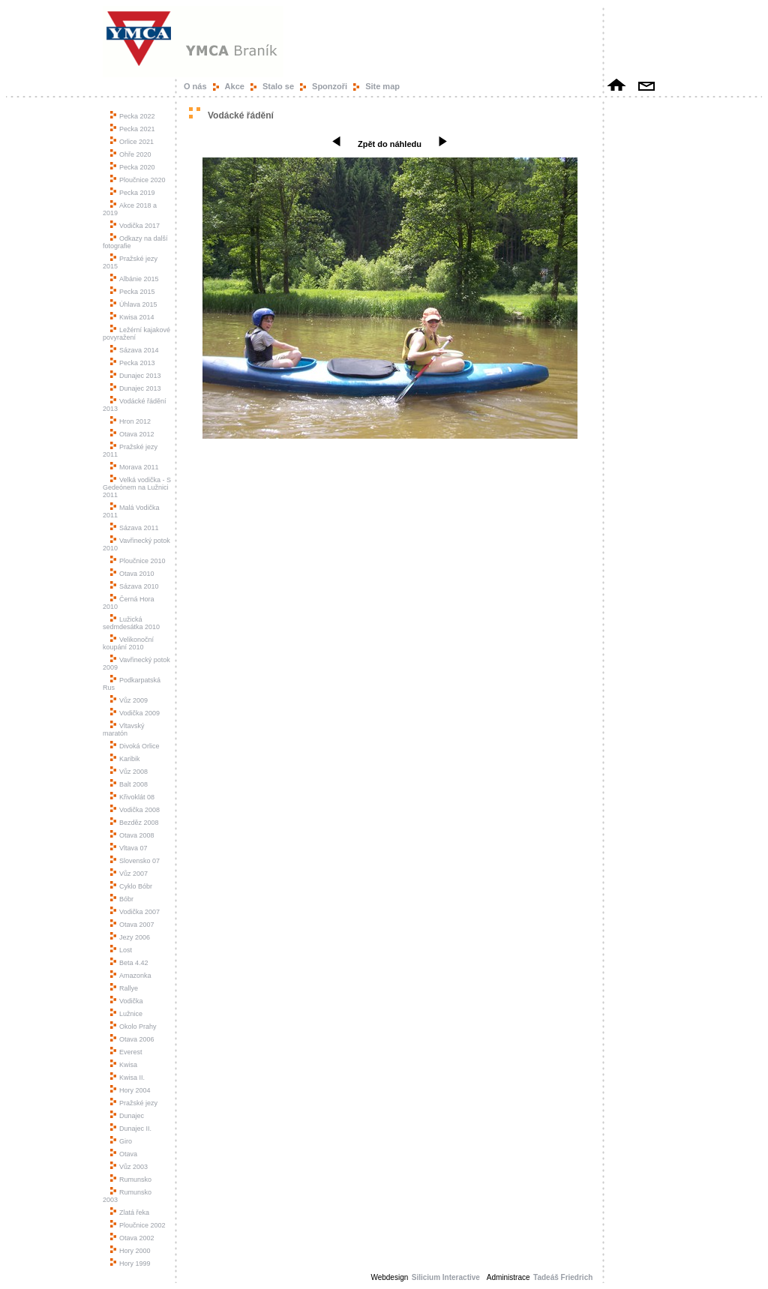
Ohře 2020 (131, 154)
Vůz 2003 (129, 1167)
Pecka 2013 (132, 363)
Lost (121, 950)
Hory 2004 (130, 1090)
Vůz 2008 (129, 771)
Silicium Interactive (446, 1277)
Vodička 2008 (135, 810)
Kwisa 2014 (132, 317)
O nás (195, 86)
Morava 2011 (134, 467)
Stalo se (278, 86)
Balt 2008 (129, 784)
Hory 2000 (130, 1251)
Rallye (124, 988)
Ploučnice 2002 (138, 1225)
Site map (382, 86)
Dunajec (127, 1116)
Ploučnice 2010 (138, 561)
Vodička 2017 (135, 225)
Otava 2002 (132, 1238)
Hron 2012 (130, 421)
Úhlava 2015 (134, 304)
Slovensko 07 (135, 861)
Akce (234, 86)
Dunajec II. (131, 1128)
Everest (126, 1052)
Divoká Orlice (135, 746)
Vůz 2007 (129, 873)
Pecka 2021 (132, 129)
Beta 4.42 (129, 963)
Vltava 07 (129, 848)
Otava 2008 (132, 835)
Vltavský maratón (124, 729)
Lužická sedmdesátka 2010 (131, 623)
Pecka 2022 (132, 116)
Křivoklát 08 (132, 797)
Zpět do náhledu (390, 143)
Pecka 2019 (132, 192)
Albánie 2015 (134, 279)
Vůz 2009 (129, 700)
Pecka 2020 (132, 167)
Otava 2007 (132, 924)
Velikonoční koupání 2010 (128, 643)
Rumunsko (131, 1179)
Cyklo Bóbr (131, 886)
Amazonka (131, 975)
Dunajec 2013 (135, 375)
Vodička (126, 1001)
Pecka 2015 (132, 291)
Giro (121, 1141)
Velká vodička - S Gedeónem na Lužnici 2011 (137, 487)
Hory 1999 (130, 1263)
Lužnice (126, 1014)
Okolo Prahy (133, 1026)
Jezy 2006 (130, 937)
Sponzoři (329, 86)
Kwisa (123, 1065)
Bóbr (122, 899)
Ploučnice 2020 (138, 180)
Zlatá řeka (129, 1212)
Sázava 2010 (134, 586)
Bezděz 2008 (134, 822)
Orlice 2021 (132, 141)
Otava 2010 (132, 573)
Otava (123, 1154)
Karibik (125, 759)
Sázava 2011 (134, 528)
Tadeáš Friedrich (564, 1277)
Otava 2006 (132, 1039)
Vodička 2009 (135, 713)
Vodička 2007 (135, 912)
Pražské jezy (134, 1103)
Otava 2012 (132, 434)
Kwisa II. (127, 1077)
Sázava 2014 (134, 350)
